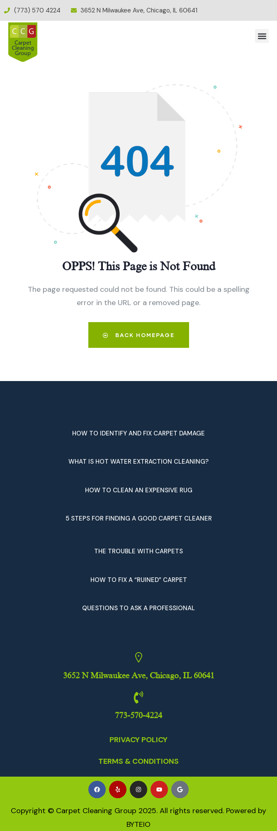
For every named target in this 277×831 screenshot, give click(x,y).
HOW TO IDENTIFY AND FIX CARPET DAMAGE (138, 433)
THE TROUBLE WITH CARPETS (138, 551)
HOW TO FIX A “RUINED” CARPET (138, 580)
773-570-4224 (138, 715)
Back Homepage (139, 335)
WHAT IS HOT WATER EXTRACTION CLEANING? (138, 461)
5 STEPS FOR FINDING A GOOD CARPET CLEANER (139, 518)
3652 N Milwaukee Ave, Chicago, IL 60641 (138, 675)
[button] (262, 36)
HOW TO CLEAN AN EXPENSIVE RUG (138, 490)
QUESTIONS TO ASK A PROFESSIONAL (138, 608)
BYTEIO (138, 824)
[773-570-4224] (138, 697)
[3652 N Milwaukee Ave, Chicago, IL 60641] (138, 657)
